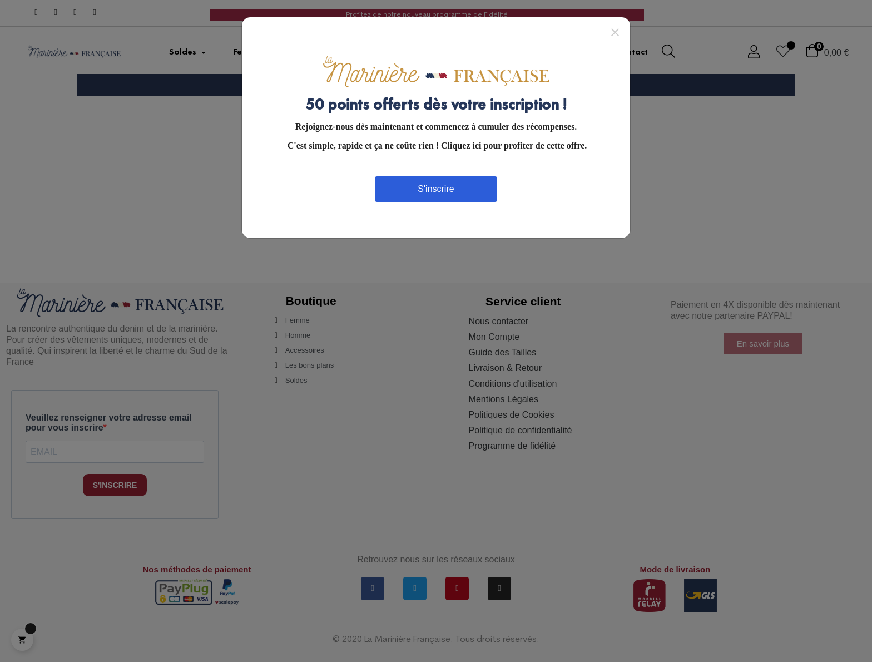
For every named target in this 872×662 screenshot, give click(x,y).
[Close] (615, 31)
